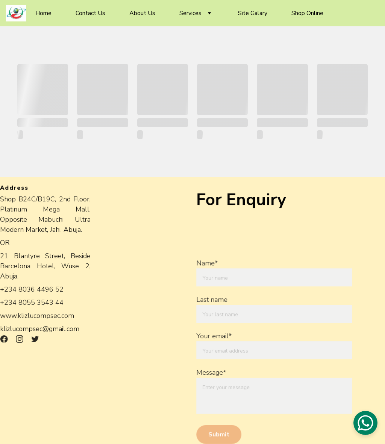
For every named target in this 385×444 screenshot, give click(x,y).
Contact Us (90, 13)
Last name (212, 299)
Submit (219, 433)
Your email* (214, 336)
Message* (211, 372)
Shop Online (307, 13)
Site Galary (252, 13)
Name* (207, 263)
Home (43, 13)
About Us (142, 13)
